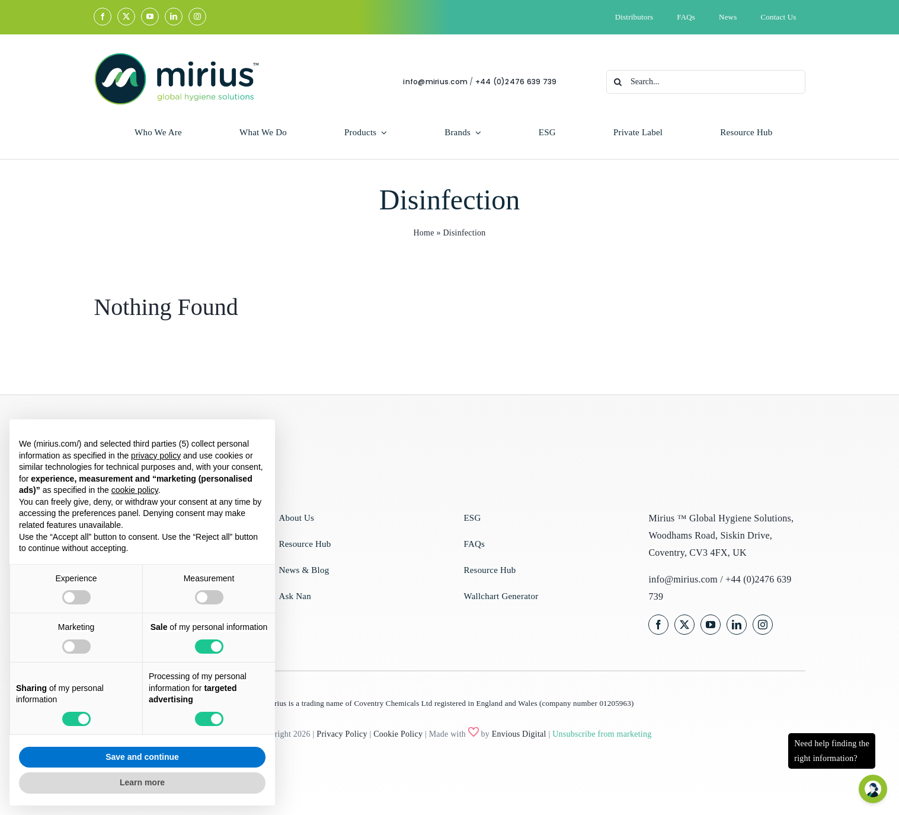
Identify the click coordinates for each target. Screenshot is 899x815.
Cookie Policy (398, 734)
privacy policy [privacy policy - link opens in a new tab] (156, 455)
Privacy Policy (341, 734)
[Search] (619, 82)
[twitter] (126, 17)
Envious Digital (519, 734)
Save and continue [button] (142, 757)
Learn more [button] (142, 782)
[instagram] (197, 17)
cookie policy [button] (134, 490)
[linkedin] (174, 17)
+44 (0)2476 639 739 (517, 82)
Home (423, 234)
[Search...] (707, 82)
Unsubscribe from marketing (601, 734)
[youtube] (150, 17)
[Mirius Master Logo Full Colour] (176, 57)
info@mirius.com (436, 82)
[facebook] (102, 17)
